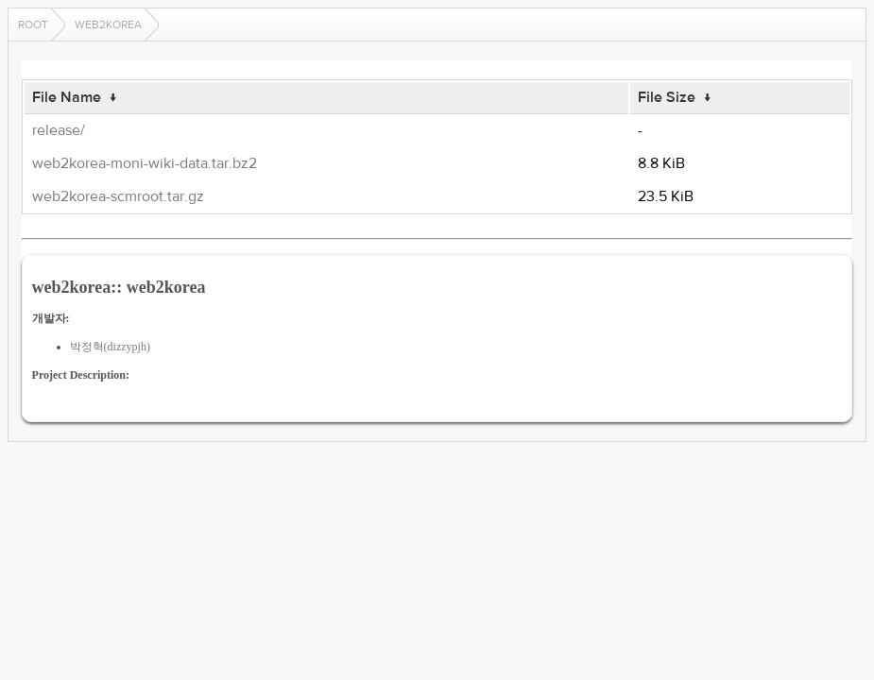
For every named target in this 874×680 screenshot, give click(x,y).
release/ (58, 130)
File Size (666, 97)
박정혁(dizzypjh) (110, 346)
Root (33, 24)
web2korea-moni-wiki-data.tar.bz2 (144, 163)
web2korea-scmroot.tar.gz (118, 196)
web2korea (108, 24)
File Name (66, 97)
